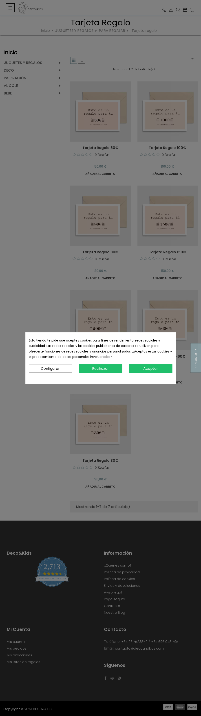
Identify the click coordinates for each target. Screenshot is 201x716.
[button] (195, 357)
